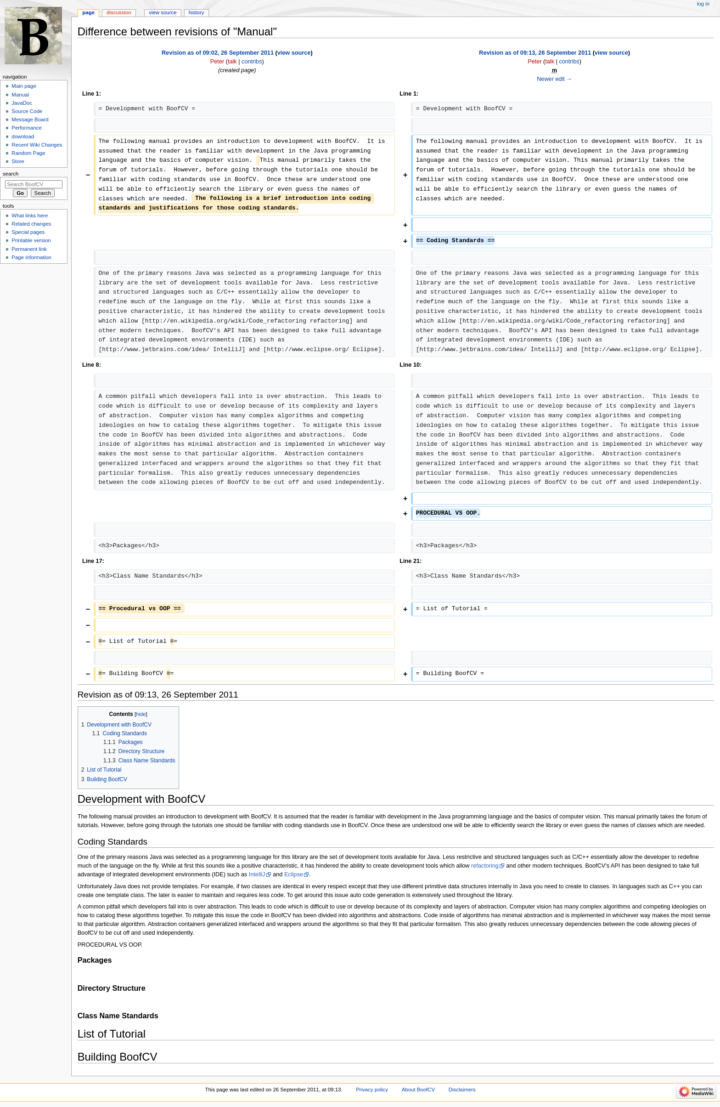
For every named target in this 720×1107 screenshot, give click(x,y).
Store (17, 161)
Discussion (119, 12)
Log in (703, 3)
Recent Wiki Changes (36, 145)
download (22, 136)
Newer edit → (554, 79)
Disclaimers (462, 1089)
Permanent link (28, 249)
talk (232, 61)
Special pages (28, 232)
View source (162, 12)
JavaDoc (21, 103)
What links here (29, 215)
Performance (26, 128)
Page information (31, 257)
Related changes (31, 224)
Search (11, 173)
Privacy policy (372, 1089)
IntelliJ (257, 874)
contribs (252, 61)
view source (294, 53)
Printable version (31, 240)
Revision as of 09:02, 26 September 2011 (218, 53)
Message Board (29, 119)
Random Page (28, 153)
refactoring (485, 866)
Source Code (26, 111)
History (196, 12)
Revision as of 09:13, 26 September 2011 (535, 53)
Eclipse (293, 874)
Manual (20, 94)
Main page (23, 86)
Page (88, 12)
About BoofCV (418, 1089)
